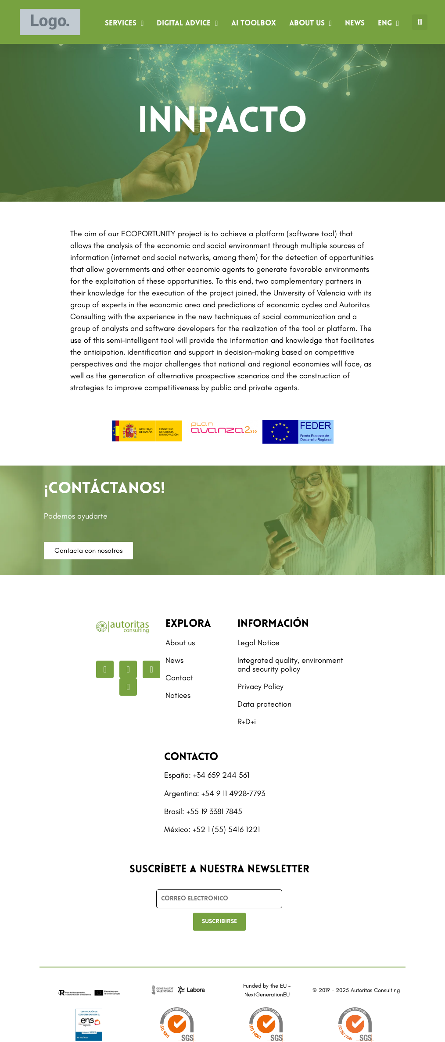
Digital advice (187, 23)
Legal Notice (258, 642)
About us (310, 23)
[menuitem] (388, 24)
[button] (419, 22)
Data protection (264, 704)
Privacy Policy (260, 686)
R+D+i (246, 721)
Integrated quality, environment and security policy (290, 664)
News (355, 23)
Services (124, 23)
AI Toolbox (253, 23)
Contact (179, 678)
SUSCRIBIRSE (219, 921)
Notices (177, 695)
